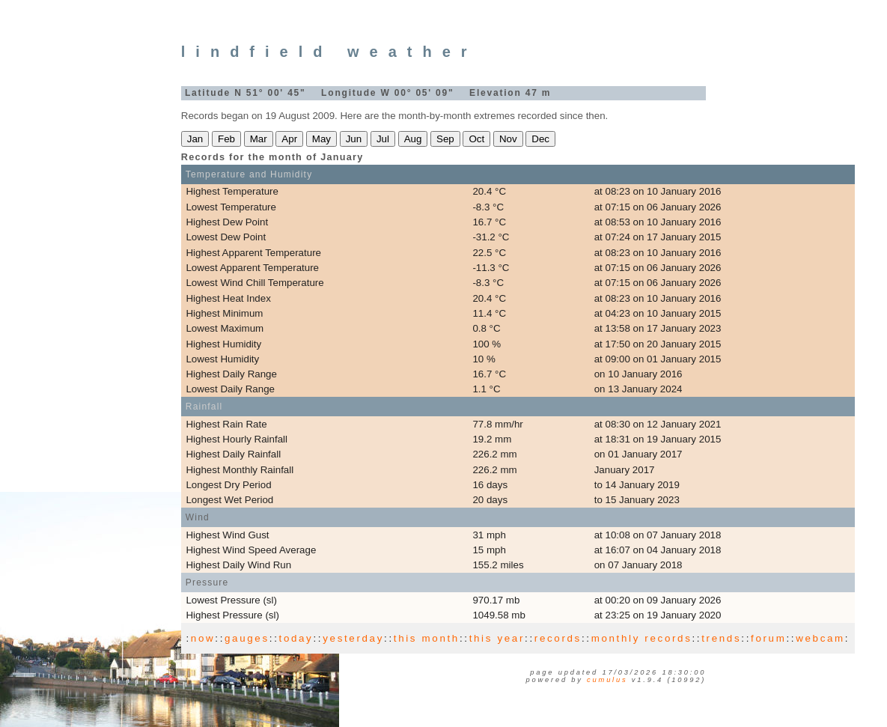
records (558, 638)
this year (497, 638)
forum (768, 638)
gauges (247, 638)
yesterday (353, 638)
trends (721, 638)
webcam (820, 638)
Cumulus (607, 680)
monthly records (641, 638)
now (203, 638)
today (296, 638)
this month (427, 638)
